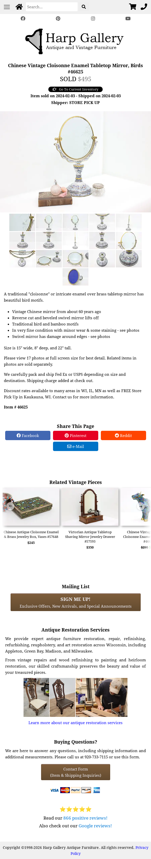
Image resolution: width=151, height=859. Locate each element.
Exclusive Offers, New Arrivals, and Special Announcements (76, 602)
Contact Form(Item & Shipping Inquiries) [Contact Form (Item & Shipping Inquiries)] (75, 772)
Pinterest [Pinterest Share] (75, 435)
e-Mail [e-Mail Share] (75, 446)
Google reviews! (95, 826)
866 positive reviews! (85, 818)
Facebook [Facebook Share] (28, 435)
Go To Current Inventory (75, 89)
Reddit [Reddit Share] (123, 435)
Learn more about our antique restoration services (75, 722)
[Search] (52, 6)
